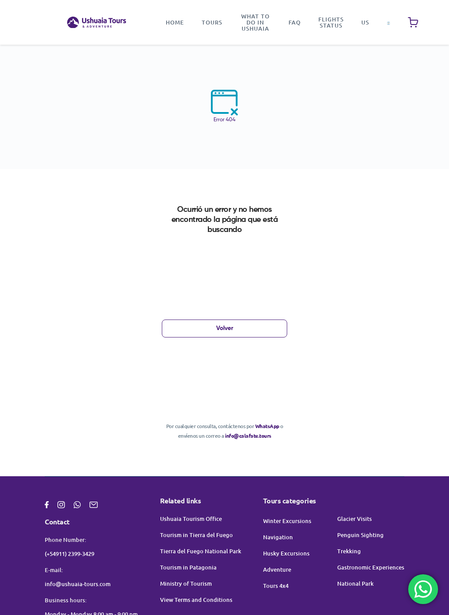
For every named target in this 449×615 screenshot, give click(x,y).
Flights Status (331, 22)
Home (175, 22)
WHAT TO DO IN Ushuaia (255, 22)
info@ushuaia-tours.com (77, 584)
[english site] (388, 22)
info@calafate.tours (248, 436)
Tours (212, 22)
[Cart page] (413, 22)
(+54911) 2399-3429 (69, 554)
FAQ (295, 22)
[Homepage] (96, 22)
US (365, 22)
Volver (224, 328)
